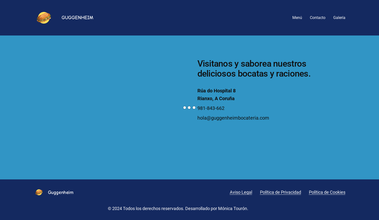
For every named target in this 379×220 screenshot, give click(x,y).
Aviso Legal (241, 192)
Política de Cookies (327, 192)
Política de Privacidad (280, 192)
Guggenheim (61, 192)
